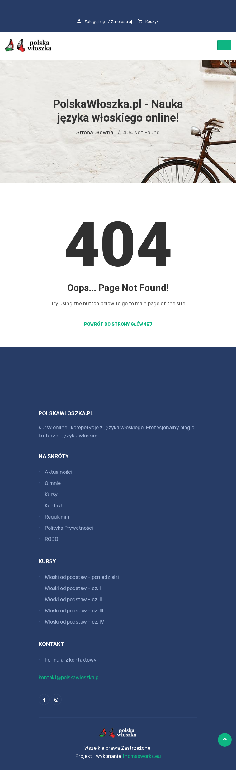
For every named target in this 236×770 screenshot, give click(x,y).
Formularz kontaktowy (71, 660)
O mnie (53, 483)
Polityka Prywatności (69, 528)
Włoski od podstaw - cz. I (73, 588)
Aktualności (58, 472)
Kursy (51, 494)
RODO (51, 539)
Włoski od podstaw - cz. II (73, 599)
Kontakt (54, 506)
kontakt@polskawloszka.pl (69, 677)
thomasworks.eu (141, 756)
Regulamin (57, 517)
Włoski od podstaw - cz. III (74, 611)
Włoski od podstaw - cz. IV (74, 622)
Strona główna (94, 132)
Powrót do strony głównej (118, 324)
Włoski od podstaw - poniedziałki (82, 577)
